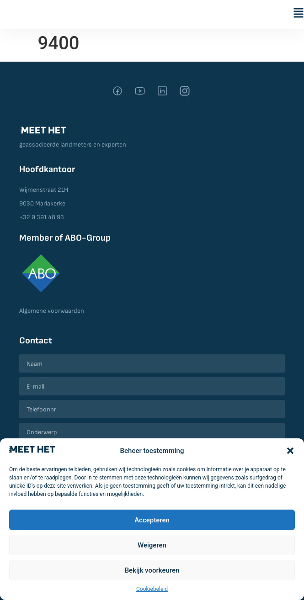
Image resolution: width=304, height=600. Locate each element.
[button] (290, 450)
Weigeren (152, 545)
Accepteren (152, 520)
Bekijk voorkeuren (152, 570)
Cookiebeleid (152, 589)
